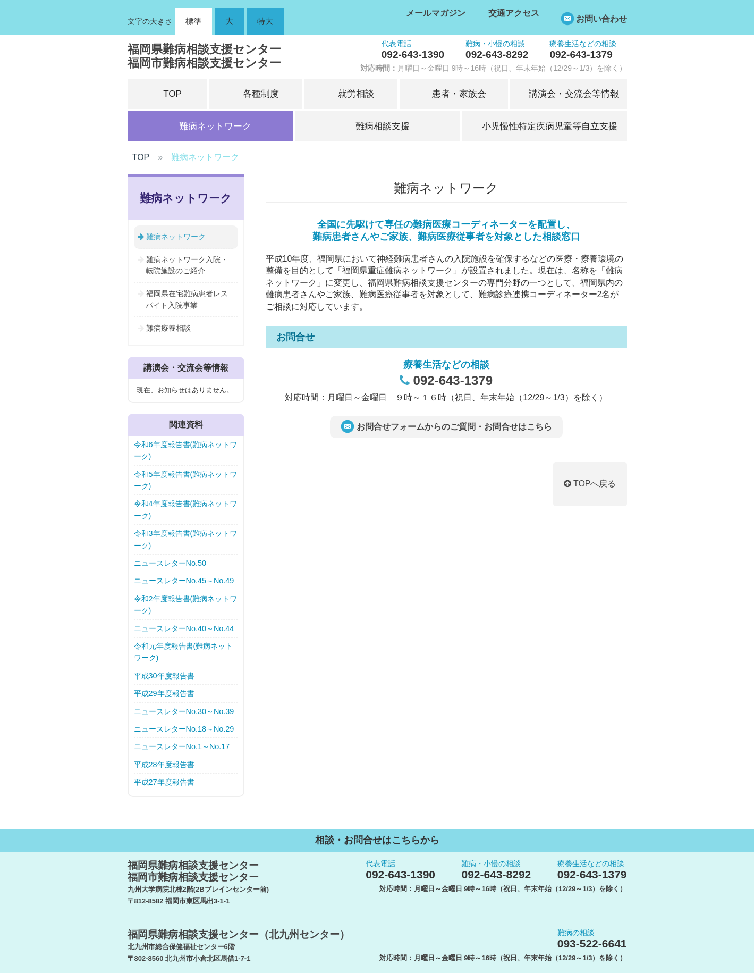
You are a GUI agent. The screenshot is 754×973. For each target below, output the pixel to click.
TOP (141, 157)
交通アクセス (513, 13)
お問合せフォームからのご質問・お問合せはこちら (454, 426)
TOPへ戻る (590, 483)
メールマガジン (435, 13)
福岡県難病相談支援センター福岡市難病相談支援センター (204, 56)
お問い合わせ (601, 18)
